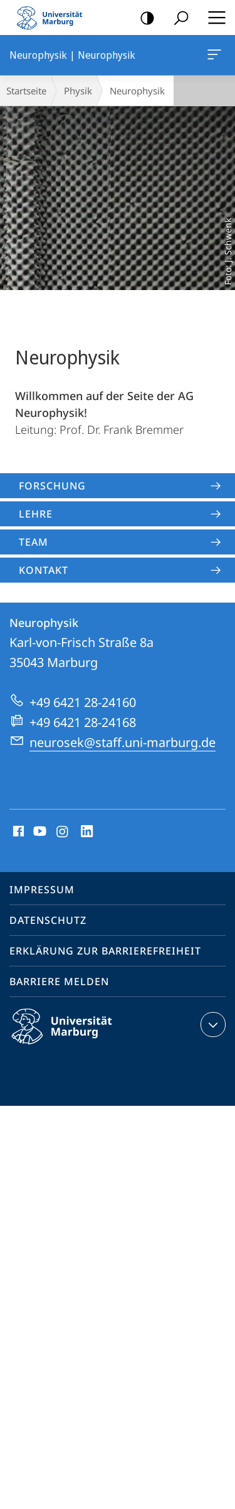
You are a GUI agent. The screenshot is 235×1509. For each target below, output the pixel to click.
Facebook (17, 832)
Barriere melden (59, 981)
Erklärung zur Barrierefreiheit (105, 951)
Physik (78, 90)
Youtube (38, 832)
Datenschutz (47, 920)
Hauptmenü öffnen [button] (213, 17)
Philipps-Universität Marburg (72, 1036)
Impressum (42, 889)
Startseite (26, 90)
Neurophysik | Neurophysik (213, 57)
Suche (177, 18)
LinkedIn (87, 832)
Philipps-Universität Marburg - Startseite (53, 17)
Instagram (63, 832)
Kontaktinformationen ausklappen (211, 1024)
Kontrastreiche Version (143, 18)
